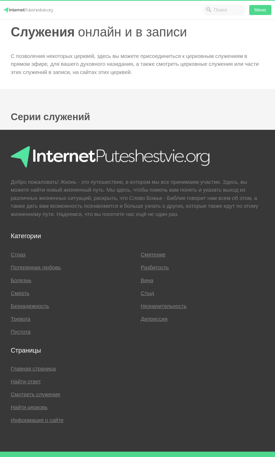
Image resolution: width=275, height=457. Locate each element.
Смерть (20, 293)
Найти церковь (29, 407)
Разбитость (155, 267)
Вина (147, 280)
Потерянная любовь (36, 267)
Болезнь (21, 280)
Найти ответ (26, 381)
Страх (18, 254)
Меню (260, 10)
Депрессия (154, 319)
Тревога (20, 319)
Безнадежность (30, 306)
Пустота (20, 331)
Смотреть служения (35, 394)
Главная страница (33, 368)
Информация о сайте (37, 420)
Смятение (153, 254)
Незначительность (164, 306)
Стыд (147, 293)
